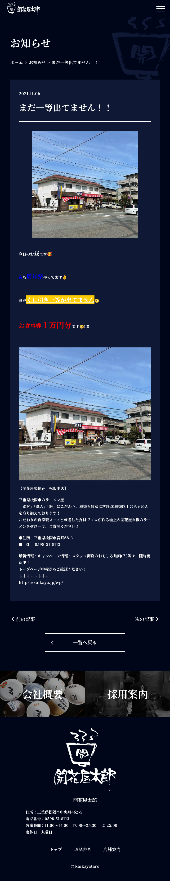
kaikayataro (87, 866)
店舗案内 (112, 849)
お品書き (82, 849)
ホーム (16, 62)
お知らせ (37, 62)
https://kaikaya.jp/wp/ (41, 582)
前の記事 (25, 619)
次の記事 (144, 619)
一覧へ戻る (85, 642)
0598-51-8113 (57, 818)
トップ (55, 849)
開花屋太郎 (85, 799)
